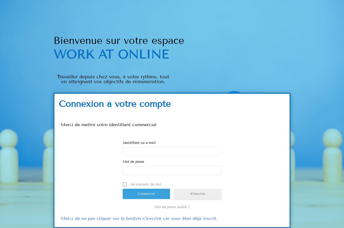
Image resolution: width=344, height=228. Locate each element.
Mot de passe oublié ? (172, 207)
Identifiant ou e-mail (139, 143)
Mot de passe (133, 162)
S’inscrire (197, 194)
